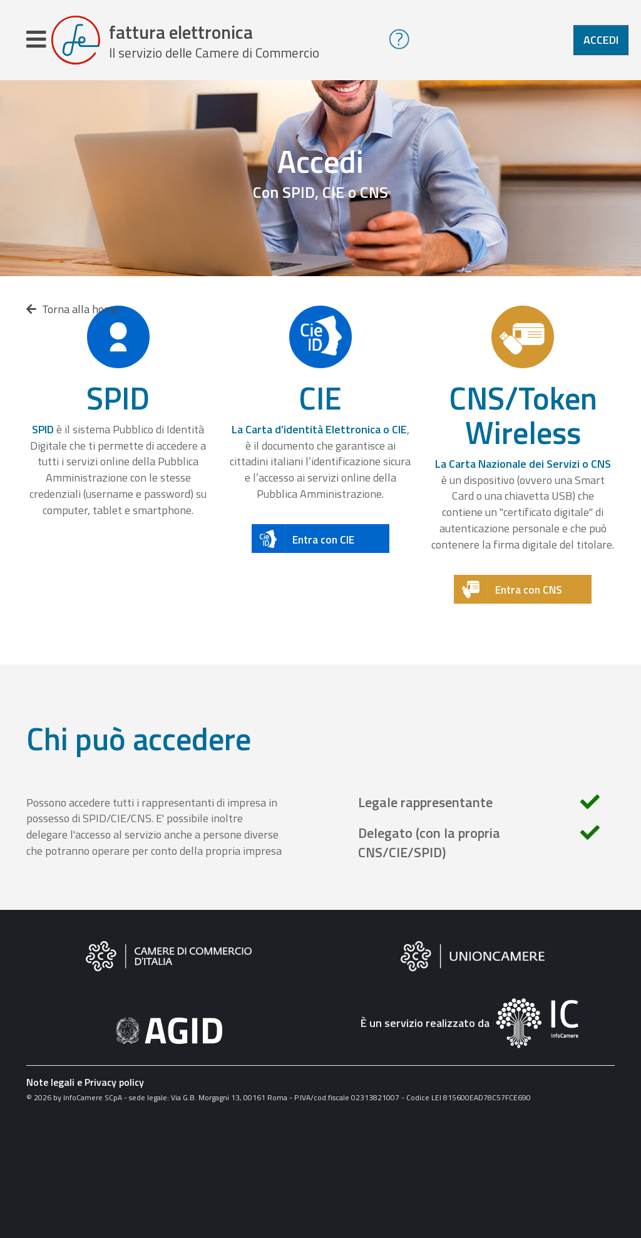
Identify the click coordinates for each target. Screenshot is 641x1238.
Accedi (600, 39)
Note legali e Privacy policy (85, 1082)
